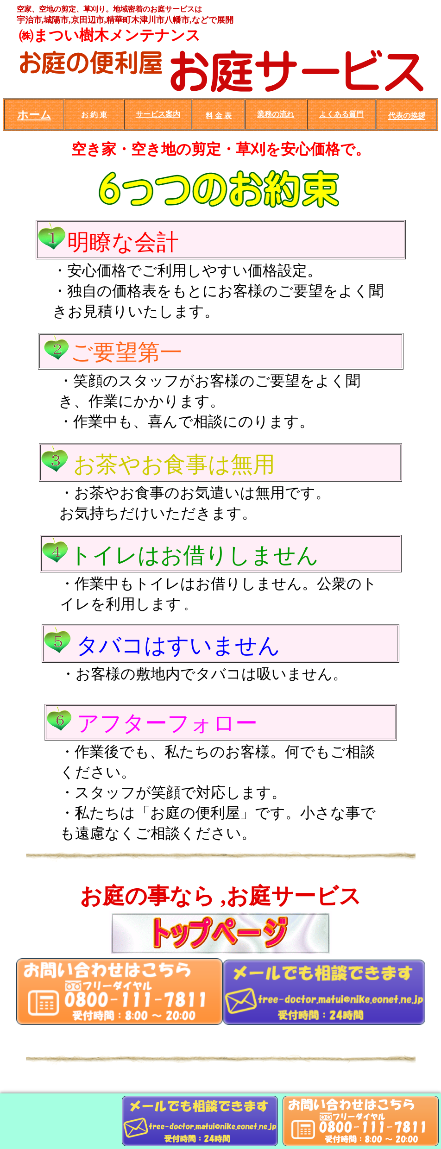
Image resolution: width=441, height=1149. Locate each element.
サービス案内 (158, 114)
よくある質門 (341, 114)
